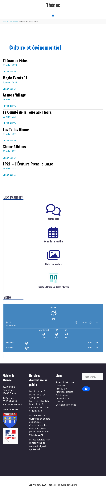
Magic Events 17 (15, 77)
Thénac (53, 4)
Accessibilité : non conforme (65, 384)
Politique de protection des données (63, 398)
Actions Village (14, 95)
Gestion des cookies (66, 404)
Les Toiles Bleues (16, 129)
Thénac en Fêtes (15, 60)
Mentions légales (64, 391)
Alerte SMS (53, 218)
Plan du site (61, 388)
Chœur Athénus (14, 146)
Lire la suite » (9, 71)
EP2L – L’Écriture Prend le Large (28, 164)
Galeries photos (53, 264)
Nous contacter (10, 409)
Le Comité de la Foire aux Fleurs (27, 112)
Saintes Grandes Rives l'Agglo (53, 287)
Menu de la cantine (53, 241)
